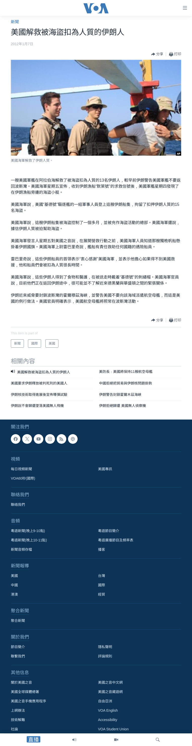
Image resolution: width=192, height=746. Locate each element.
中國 (14, 585)
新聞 (15, 22)
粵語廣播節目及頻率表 (115, 540)
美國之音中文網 (110, 682)
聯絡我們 (18, 505)
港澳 (14, 594)
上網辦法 (18, 710)
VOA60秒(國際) (23, 478)
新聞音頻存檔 (21, 549)
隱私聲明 (105, 647)
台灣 (101, 576)
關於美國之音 (21, 682)
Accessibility (107, 720)
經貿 (101, 594)
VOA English (108, 710)
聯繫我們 (18, 656)
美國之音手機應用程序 (28, 701)
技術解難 (18, 720)
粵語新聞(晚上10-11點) (29, 540)
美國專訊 (105, 469)
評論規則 (105, 656)
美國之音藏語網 (110, 692)
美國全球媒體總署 (25, 692)
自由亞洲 (105, 701)
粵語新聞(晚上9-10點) (28, 531)
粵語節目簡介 (108, 531)
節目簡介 (18, 647)
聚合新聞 (18, 621)
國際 (101, 585)
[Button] (157, 54)
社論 (14, 729)
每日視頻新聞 (21, 469)
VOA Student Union (113, 729)
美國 (14, 576)
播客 (101, 549)
